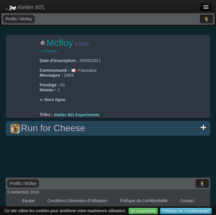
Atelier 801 (24, 7)
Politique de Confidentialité (186, 211)
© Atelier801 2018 (23, 192)
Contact (187, 200)
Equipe (28, 200)
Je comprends (143, 211)
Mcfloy (26, 19)
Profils (12, 19)
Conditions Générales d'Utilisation (77, 200)
